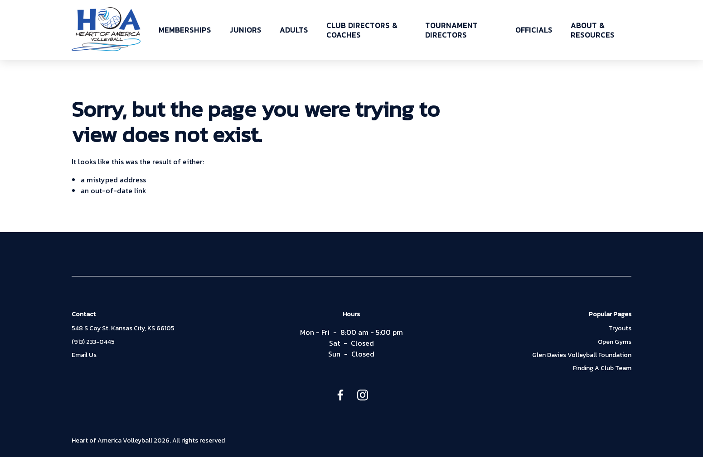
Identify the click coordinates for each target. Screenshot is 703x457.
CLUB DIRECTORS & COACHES (362, 30)
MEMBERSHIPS (185, 30)
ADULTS (294, 30)
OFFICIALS (534, 30)
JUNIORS (245, 30)
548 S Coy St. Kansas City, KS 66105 (123, 328)
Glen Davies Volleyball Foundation (581, 355)
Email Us (84, 355)
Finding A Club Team (602, 368)
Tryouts (620, 328)
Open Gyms (614, 342)
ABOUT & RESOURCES (593, 30)
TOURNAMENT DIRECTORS (451, 30)
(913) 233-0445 (93, 342)
